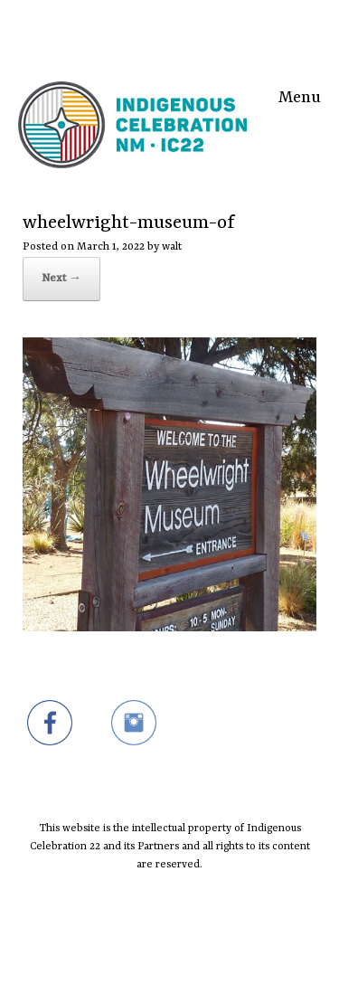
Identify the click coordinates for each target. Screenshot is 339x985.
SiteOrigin (157, 949)
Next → (61, 278)
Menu (299, 95)
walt (172, 247)
